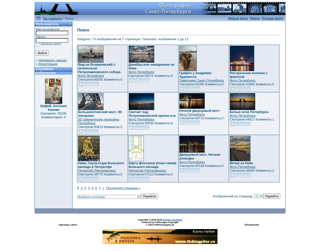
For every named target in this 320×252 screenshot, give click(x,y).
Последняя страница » (123, 188)
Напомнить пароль (52, 60)
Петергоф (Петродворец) (97, 170)
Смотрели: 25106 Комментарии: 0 (53, 115)
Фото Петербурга (91, 76)
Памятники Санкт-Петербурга (201, 80)
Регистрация (48, 64)
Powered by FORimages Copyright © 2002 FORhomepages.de (160, 223)
